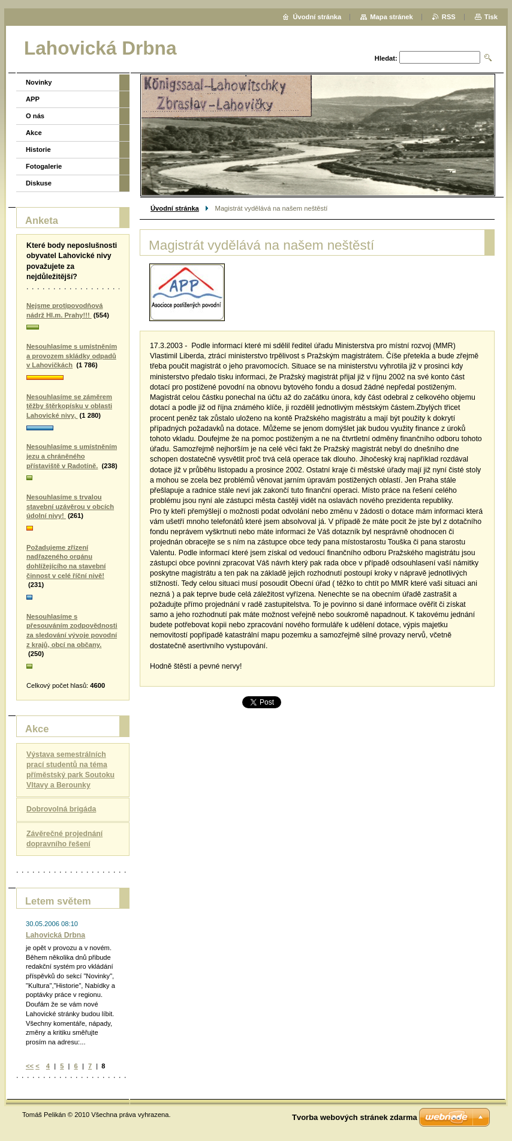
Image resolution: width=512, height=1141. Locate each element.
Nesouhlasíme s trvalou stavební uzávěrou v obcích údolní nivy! (70, 506)
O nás (35, 115)
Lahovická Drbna (55, 935)
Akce (34, 132)
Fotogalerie (44, 166)
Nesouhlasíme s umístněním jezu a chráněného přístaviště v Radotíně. (71, 456)
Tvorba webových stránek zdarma (354, 1117)
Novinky (39, 82)
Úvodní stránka (174, 208)
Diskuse (39, 183)
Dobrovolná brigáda (61, 809)
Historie (38, 149)
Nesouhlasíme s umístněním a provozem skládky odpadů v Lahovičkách (71, 356)
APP (33, 99)
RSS (449, 16)
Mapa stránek (391, 16)
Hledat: (386, 58)
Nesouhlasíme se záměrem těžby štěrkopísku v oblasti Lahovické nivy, (69, 406)
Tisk (491, 16)
